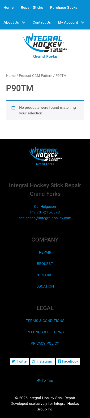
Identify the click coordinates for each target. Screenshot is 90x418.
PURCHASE (45, 275)
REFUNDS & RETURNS (45, 332)
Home (11, 76)
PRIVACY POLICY (45, 343)
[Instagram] (42, 361)
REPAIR (45, 252)
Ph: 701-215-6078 (45, 212)
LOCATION (45, 286)
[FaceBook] (68, 361)
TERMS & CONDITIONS (45, 320)
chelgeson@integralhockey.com (45, 218)
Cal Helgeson (45, 206)
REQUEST (45, 263)
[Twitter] (19, 361)
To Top (45, 380)
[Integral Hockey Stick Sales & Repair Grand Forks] (45, 156)
